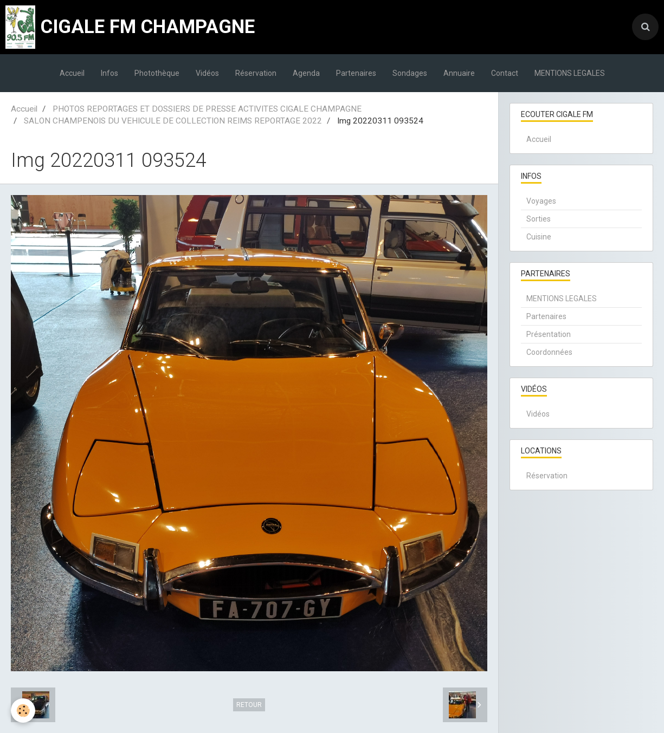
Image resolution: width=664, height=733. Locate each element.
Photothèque (156, 73)
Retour (249, 705)
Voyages (541, 201)
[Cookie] (23, 710)
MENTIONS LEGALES (569, 73)
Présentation (548, 334)
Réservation (255, 73)
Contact (504, 73)
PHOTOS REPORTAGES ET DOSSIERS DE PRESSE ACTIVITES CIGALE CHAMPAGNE (207, 109)
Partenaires (356, 73)
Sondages (409, 73)
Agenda (306, 73)
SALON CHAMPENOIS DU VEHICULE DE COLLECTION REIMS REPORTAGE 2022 (173, 121)
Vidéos (207, 73)
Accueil (72, 73)
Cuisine (538, 236)
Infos (109, 73)
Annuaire (459, 73)
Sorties (538, 219)
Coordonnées (549, 352)
